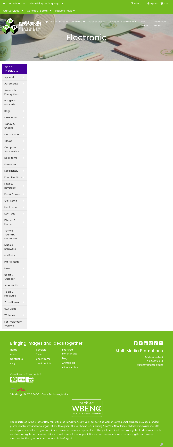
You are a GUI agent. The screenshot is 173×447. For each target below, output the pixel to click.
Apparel (49, 21)
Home (7, 3)
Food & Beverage (10, 185)
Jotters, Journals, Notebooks (10, 234)
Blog (64, 358)
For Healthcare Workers (13, 323)
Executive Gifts (13, 177)
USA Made (144, 23)
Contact (32, 11)
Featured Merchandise (69, 351)
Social (44, 11)
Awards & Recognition (11, 92)
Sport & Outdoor (9, 276)
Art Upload (68, 362)
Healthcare (10, 207)
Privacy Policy (70, 367)
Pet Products (11, 262)
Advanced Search (160, 23)
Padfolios (10, 255)
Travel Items (11, 302)
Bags (62, 21)
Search (137, 3)
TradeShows (95, 21)
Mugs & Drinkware (10, 247)
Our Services (11, 11)
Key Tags (9, 213)
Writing (112, 21)
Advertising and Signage (44, 3)
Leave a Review (65, 11)
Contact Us (17, 359)
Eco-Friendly (128, 21)
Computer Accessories (11, 149)
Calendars (10, 117)
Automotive (11, 83)
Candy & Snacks (9, 126)
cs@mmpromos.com (150, 364)
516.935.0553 (155, 357)
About (17, 3)
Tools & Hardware (10, 293)
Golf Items (10, 200)
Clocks (8, 141)
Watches (9, 315)
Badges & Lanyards (10, 102)
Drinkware (76, 21)
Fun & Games (12, 194)
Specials (41, 349)
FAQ (12, 363)
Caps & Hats (11, 134)
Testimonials (43, 363)
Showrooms (43, 359)
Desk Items (10, 157)
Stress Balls (11, 285)
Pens (7, 268)
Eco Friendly (11, 170)
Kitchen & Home (10, 222)
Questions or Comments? (25, 374)
